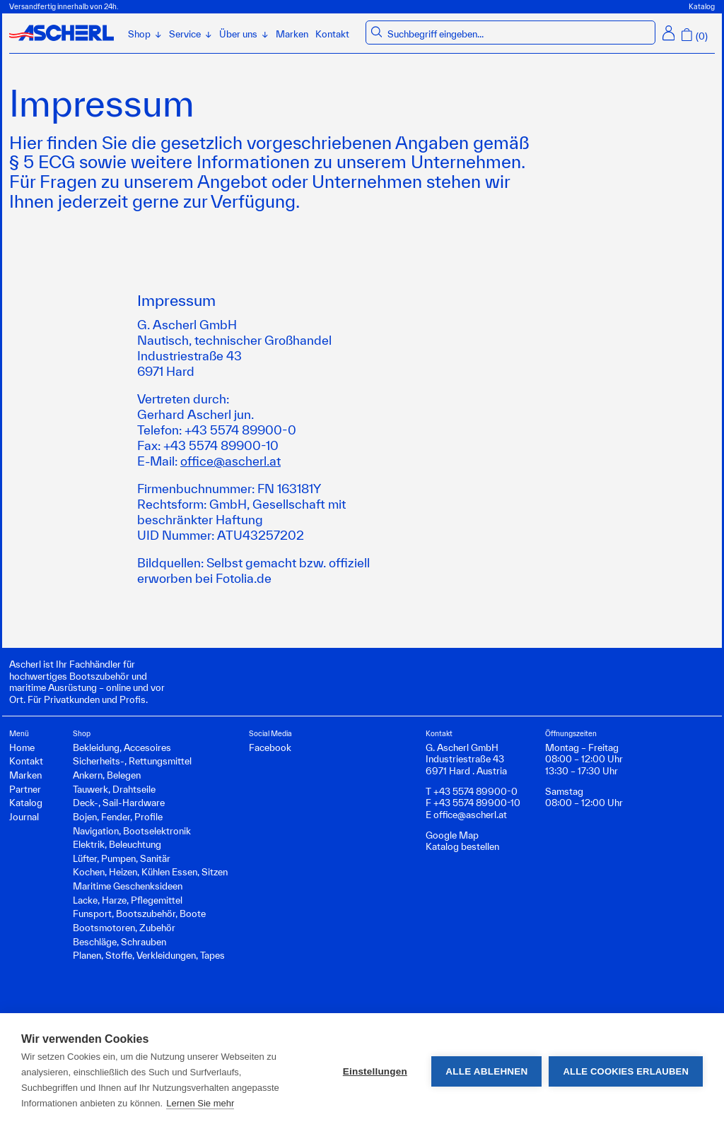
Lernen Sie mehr (200, 1103)
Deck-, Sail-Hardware (119, 802)
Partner (25, 789)
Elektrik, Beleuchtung (117, 844)
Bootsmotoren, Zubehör (124, 927)
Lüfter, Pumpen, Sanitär (121, 858)
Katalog (702, 6)
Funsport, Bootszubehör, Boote (139, 913)
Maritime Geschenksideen (127, 886)
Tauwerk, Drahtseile (114, 789)
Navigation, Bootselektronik (132, 831)
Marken (292, 34)
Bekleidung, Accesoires (122, 747)
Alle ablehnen (486, 1071)
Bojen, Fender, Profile (118, 816)
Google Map (452, 835)
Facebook (270, 747)
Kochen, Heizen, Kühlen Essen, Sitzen (150, 871)
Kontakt (332, 34)
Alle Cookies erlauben (626, 1071)
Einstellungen (375, 1071)
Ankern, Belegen (107, 775)
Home (22, 747)
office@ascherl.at (230, 461)
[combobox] (518, 34)
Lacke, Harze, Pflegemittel (127, 900)
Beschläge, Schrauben (119, 941)
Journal (24, 816)
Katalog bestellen (462, 846)
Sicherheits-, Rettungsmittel (132, 761)
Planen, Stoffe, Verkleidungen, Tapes (149, 955)
